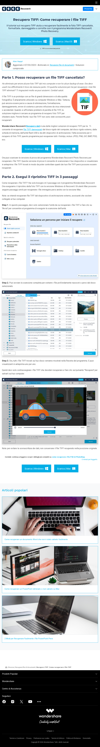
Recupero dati (33, 126)
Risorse (11, 667)
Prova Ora (88, 9)
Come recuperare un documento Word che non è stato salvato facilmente (36, 539)
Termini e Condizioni (17, 738)
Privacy (29, 738)
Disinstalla (86, 738)
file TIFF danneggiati (32, 129)
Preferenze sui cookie (41, 738)
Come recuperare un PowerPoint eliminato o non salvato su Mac (32, 589)
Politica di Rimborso (73, 738)
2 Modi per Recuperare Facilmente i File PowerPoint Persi (29, 639)
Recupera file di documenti (62, 65)
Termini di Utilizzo (57, 738)
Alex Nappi (18, 61)
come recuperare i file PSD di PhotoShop (68, 457)
